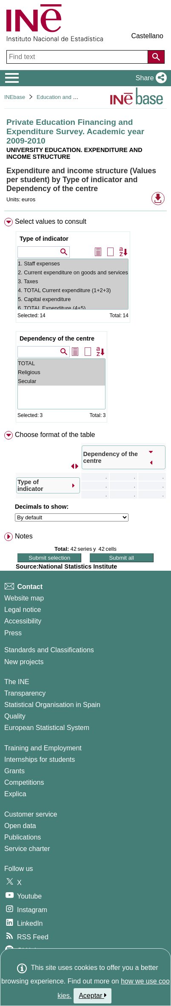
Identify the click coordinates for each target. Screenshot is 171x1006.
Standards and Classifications (49, 650)
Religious (61, 372)
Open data (20, 825)
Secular (61, 381)
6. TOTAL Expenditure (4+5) (73, 308)
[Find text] (78, 57)
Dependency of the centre (57, 338)
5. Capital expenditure (73, 299)
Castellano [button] (147, 35)
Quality (15, 716)
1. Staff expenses (73, 263)
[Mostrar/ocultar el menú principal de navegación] (12, 78)
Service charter (27, 848)
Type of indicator (44, 238)
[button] (149, 78)
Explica (15, 793)
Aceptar (92, 995)
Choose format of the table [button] (55, 434)
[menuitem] (85, 322)
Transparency (25, 693)
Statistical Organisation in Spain (52, 704)
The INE (16, 681)
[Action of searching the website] (156, 57)
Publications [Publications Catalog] (22, 837)
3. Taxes (73, 281)
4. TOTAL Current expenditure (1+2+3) (73, 290)
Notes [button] (24, 536)
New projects (23, 661)
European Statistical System (46, 727)
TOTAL (61, 363)
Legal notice (22, 609)
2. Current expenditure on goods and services (73, 272)
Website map (24, 598)
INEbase (14, 97)
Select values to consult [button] (50, 221)
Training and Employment (43, 748)
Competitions (24, 782)
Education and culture (63, 97)
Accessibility (22, 621)
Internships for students (39, 759)
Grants (14, 771)
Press (13, 633)
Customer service (30, 814)
